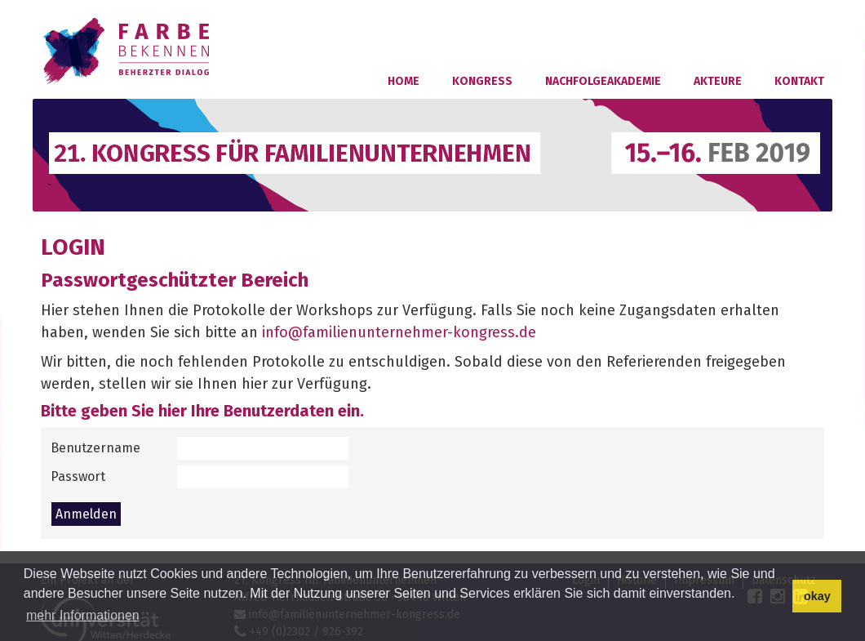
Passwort (78, 476)
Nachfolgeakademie (603, 81)
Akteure (718, 81)
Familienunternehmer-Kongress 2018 (128, 51)
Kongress (482, 81)
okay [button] (817, 596)
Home (403, 81)
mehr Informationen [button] (83, 615)
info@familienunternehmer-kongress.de (399, 332)
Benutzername (95, 448)
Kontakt (799, 81)
